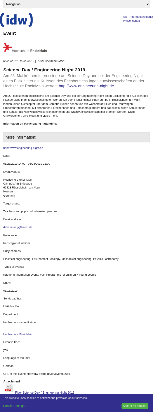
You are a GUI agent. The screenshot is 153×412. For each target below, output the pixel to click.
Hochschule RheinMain (18, 334)
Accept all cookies (135, 406)
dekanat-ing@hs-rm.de (17, 227)
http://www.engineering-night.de (86, 86)
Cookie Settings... (15, 405)
